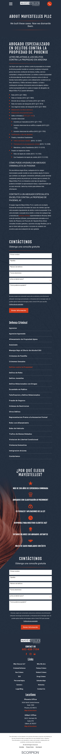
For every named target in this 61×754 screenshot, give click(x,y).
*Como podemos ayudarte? (18, 285)
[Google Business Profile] (35, 654)
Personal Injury (19, 680)
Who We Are (41, 664)
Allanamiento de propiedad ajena (22, 113)
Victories (41, 685)
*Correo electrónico (15, 273)
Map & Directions (30, 710)
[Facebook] (26, 654)
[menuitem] (30, 328)
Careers (19, 685)
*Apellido (12, 260)
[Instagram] (30, 654)
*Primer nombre (15, 254)
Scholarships (41, 680)
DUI (19, 676)
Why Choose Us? (19, 664)
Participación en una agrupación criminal (26, 144)
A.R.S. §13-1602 (28, 116)
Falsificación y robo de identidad (22, 134)
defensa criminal (24, 216)
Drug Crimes (41, 676)
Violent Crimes (41, 672)
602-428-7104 (30, 649)
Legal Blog (19, 689)
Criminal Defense (19, 668)
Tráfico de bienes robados (22, 141)
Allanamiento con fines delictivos (22, 110)
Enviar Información (18, 310)
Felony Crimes (41, 668)
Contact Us (41, 689)
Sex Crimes (19, 672)
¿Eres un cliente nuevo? (17, 279)
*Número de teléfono (16, 267)
